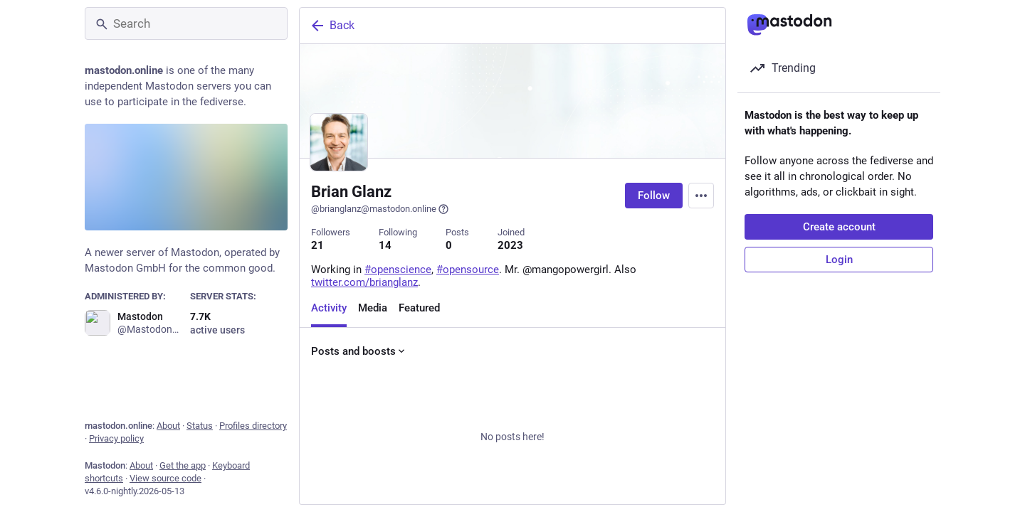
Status (199, 425)
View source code (165, 478)
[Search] (186, 23)
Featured (419, 308)
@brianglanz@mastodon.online (380, 209)
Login (839, 259)
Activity (329, 308)
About (168, 425)
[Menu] (701, 195)
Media (372, 308)
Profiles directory (253, 425)
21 (317, 245)
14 (385, 245)
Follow (654, 195)
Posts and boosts (359, 351)
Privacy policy (116, 438)
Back (331, 25)
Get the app (182, 465)
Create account (839, 226)
